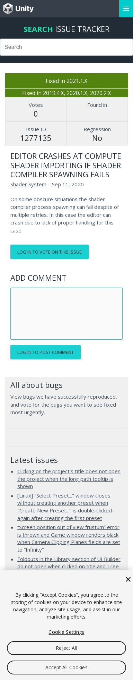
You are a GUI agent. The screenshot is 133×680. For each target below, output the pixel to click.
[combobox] (66, 47)
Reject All (66, 648)
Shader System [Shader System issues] (28, 184)
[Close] (128, 579)
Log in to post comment (45, 352)
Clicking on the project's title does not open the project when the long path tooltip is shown (69, 479)
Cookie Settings (66, 632)
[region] (66, 625)
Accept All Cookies (66, 667)
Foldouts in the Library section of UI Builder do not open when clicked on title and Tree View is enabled (69, 566)
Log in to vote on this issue (49, 252)
